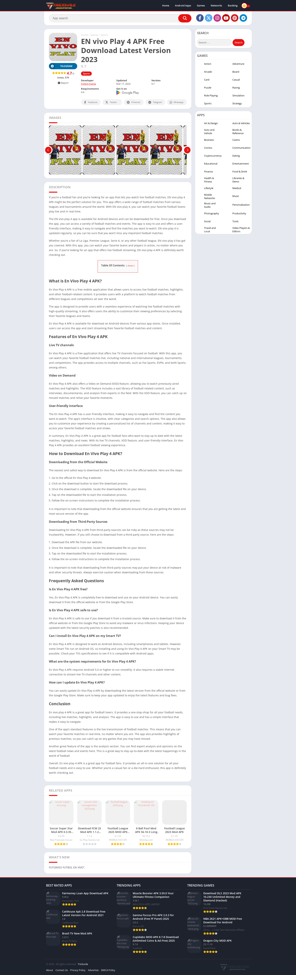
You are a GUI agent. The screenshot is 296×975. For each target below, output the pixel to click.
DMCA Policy (108, 970)
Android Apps (183, 5)
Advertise (93, 970)
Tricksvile (83, 964)
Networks (216, 5)
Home (165, 5)
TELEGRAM (60, 66)
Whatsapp (176, 102)
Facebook (90, 102)
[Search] (120, 18)
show (130, 265)
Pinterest (133, 102)
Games (201, 5)
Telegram (155, 102)
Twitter (111, 102)
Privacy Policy (78, 970)
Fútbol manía (88, 83)
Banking (232, 5)
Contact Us (61, 970)
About (49, 970)
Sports (104, 35)
